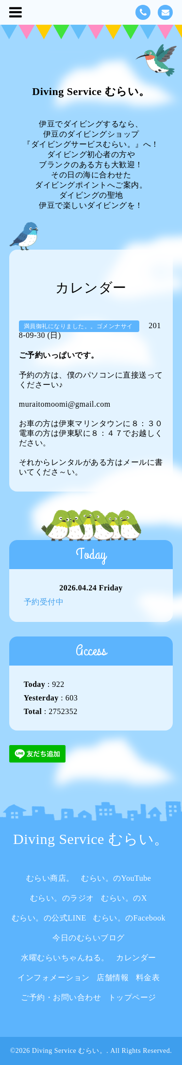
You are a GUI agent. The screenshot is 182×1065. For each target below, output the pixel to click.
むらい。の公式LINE (49, 918)
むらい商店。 (50, 878)
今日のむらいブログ (88, 938)
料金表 (148, 977)
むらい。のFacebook (129, 918)
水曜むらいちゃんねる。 (65, 958)
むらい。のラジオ (62, 898)
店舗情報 (113, 977)
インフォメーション (53, 977)
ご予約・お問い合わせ (61, 997)
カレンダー (136, 958)
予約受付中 (44, 602)
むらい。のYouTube (116, 878)
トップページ (132, 997)
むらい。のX (124, 898)
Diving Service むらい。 (90, 91)
